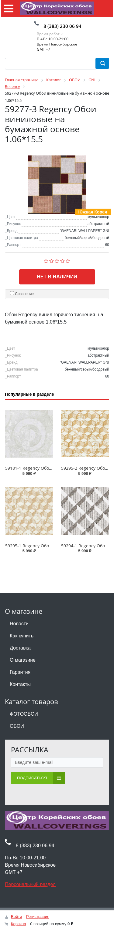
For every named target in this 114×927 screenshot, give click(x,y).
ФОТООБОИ (24, 714)
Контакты (20, 684)
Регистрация (37, 916)
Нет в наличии (57, 276)
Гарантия (20, 672)
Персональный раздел (30, 884)
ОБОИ (17, 726)
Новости (19, 623)
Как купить (21, 635)
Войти (16, 916)
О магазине (23, 660)
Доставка (20, 647)
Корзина (18, 924)
